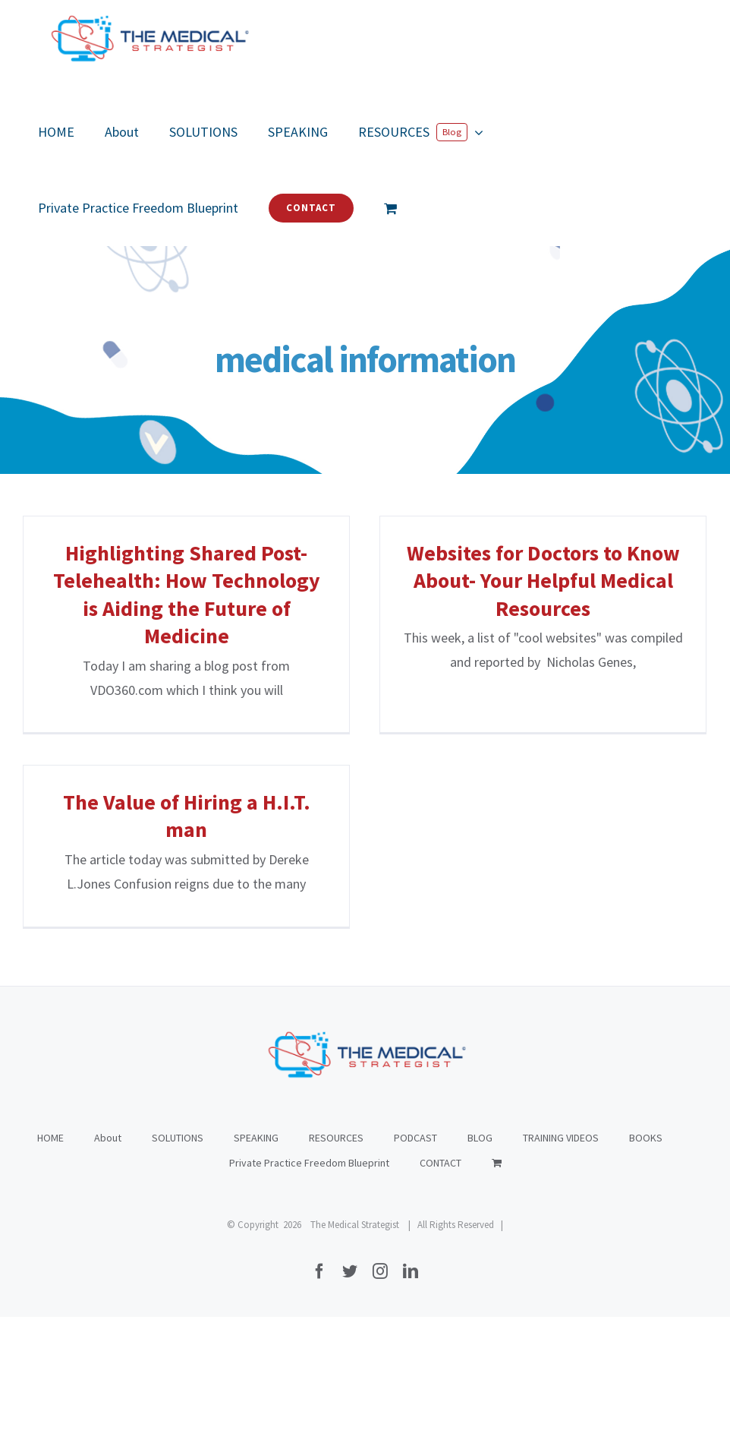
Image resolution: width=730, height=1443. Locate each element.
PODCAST (415, 1163)
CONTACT (440, 1188)
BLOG (479, 1163)
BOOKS (645, 1163)
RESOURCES (336, 1163)
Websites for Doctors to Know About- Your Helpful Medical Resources (530, 580)
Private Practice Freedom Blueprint (309, 1188)
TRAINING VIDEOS (561, 1163)
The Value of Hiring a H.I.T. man (213, 797)
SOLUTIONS (177, 1163)
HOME (50, 1163)
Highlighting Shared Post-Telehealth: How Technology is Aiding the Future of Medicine (186, 594)
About (107, 1163)
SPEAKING (256, 1163)
